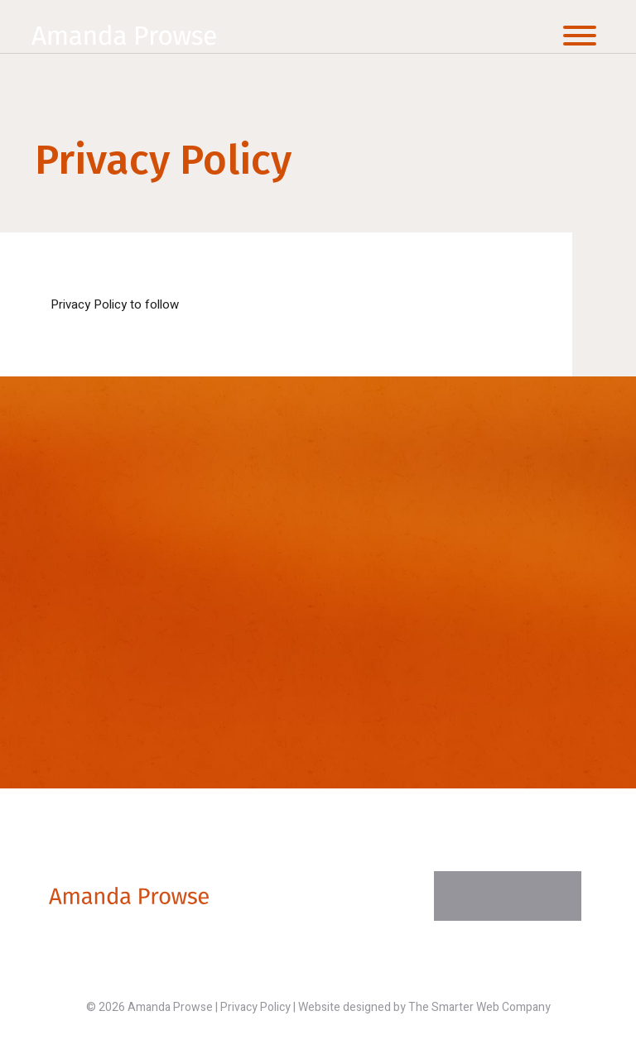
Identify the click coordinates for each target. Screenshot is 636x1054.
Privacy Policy (255, 1007)
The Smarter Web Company (479, 1007)
